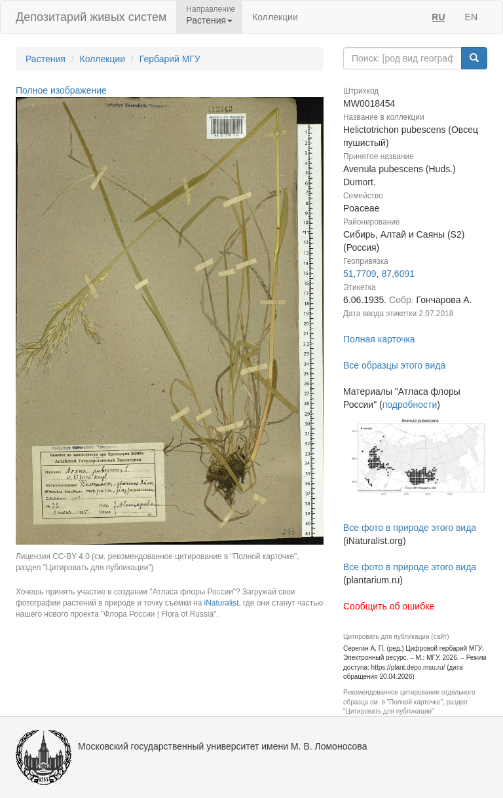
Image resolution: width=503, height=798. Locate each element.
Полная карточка (379, 339)
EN (471, 17)
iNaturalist (221, 603)
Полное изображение (61, 90)
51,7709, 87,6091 (379, 273)
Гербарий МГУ (170, 59)
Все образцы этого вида (394, 365)
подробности (410, 404)
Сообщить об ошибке (388, 606)
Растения (45, 59)
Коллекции (275, 17)
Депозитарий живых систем (91, 17)
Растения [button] (209, 20)
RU (438, 17)
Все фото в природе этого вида (409, 527)
